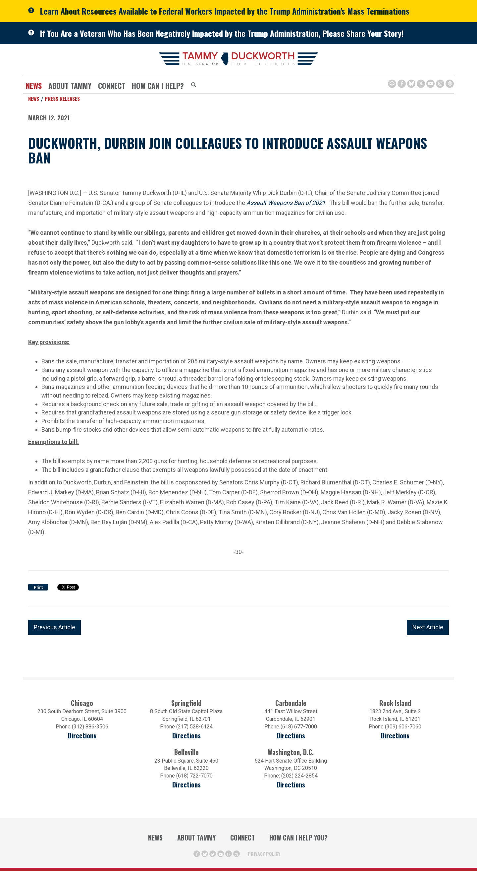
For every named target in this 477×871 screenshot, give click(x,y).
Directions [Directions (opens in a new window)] (82, 735)
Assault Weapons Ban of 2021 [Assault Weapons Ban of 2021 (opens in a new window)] (285, 202)
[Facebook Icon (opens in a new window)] (402, 84)
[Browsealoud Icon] (392, 84)
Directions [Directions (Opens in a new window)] (186, 784)
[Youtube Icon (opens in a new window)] (430, 84)
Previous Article (54, 627)
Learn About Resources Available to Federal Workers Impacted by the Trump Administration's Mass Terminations (224, 11)
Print (38, 587)
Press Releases (62, 98)
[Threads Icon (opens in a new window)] (450, 84)
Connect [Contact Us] (111, 85)
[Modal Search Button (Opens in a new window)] (193, 85)
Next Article (427, 627)
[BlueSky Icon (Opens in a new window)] (411, 84)
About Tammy (69, 85)
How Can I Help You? (298, 837)
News (34, 85)
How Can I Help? (158, 85)
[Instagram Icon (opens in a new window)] (440, 84)
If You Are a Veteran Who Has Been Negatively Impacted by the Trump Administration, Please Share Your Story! (221, 33)
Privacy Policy (264, 853)
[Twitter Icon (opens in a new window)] (421, 84)
